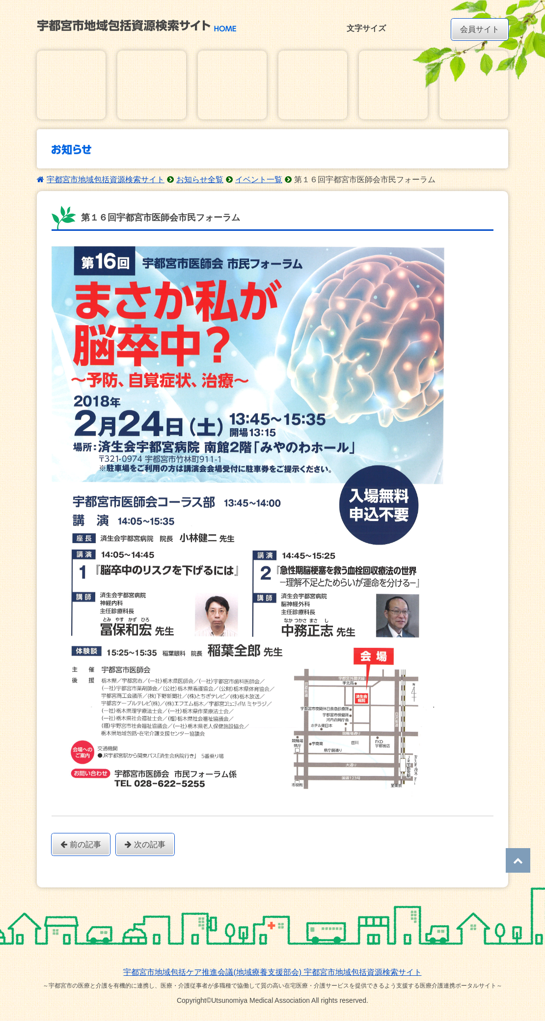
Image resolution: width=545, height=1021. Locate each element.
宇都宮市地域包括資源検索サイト (105, 179)
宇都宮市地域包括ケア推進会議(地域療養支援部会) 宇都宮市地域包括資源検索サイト (272, 972)
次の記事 (145, 844)
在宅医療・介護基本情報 (71, 85)
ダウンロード (393, 85)
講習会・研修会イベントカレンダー (312, 85)
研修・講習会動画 (473, 85)
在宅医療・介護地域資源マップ (151, 85)
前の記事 (80, 844)
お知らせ (232, 85)
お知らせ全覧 (199, 179)
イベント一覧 (258, 179)
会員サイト (479, 29)
